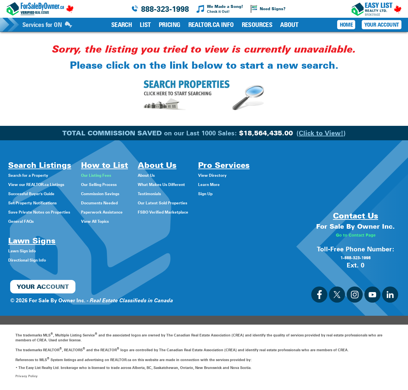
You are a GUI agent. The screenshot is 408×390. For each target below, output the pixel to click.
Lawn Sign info (27, 250)
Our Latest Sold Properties (197, 202)
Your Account (381, 24)
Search (121, 25)
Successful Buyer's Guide (39, 193)
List (145, 25)
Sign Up (251, 193)
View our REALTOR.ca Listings (45, 184)
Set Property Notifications (40, 202)
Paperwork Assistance (127, 212)
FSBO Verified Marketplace (198, 212)
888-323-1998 (165, 9)
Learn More (255, 184)
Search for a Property (34, 175)
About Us (176, 175)
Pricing (169, 25)
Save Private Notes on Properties (49, 212)
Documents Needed (125, 202)
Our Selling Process (124, 184)
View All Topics (118, 221)
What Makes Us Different (196, 184)
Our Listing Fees (120, 175)
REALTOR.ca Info (211, 25)
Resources (257, 25)
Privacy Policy (27, 376)
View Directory (259, 175)
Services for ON (47, 25)
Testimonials (180, 193)
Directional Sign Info (33, 260)
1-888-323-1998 (355, 257)
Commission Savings (126, 193)
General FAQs (25, 221)
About (289, 25)
